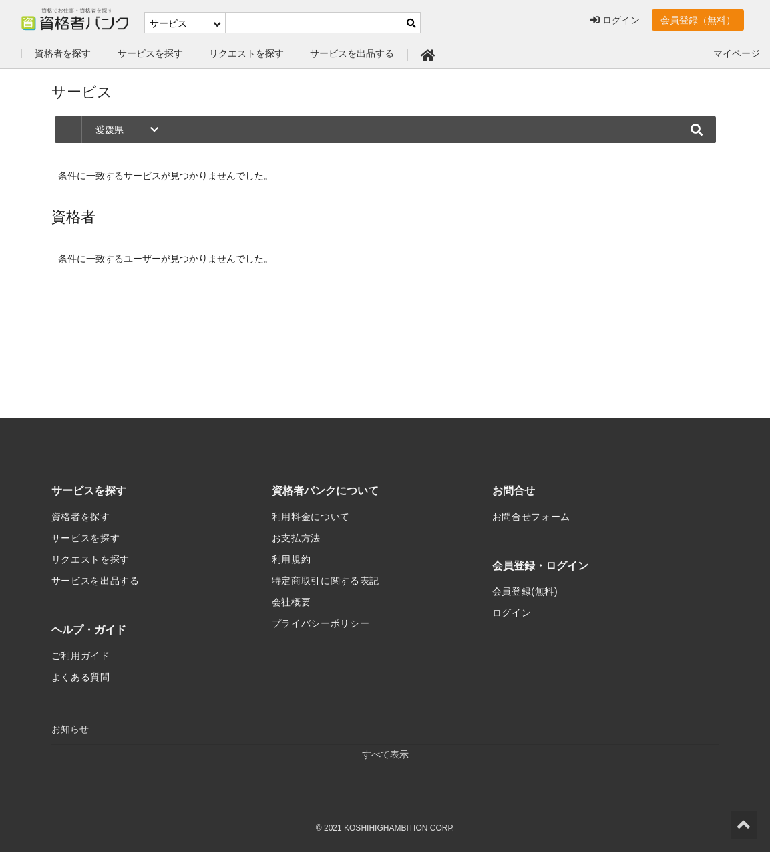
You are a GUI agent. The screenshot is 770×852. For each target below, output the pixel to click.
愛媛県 (126, 129)
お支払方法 (296, 538)
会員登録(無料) (525, 591)
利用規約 (291, 559)
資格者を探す (63, 53)
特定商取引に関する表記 (326, 580)
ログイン (615, 20)
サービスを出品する (352, 53)
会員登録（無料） (697, 20)
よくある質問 (80, 677)
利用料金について (311, 516)
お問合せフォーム (531, 516)
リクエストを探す (246, 53)
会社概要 (291, 602)
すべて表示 (385, 754)
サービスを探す (150, 53)
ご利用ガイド (80, 655)
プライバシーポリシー (321, 623)
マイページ (736, 53)
